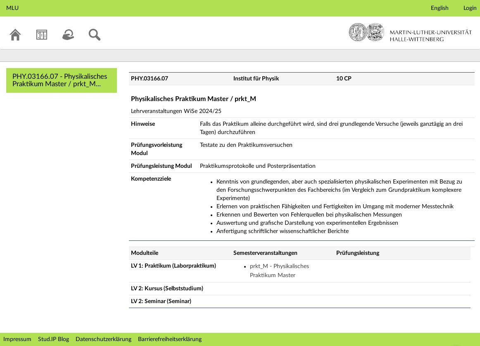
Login (470, 8)
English (440, 8)
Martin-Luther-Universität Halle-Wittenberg (410, 32)
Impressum (17, 339)
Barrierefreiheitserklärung (170, 339)
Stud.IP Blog (53, 339)
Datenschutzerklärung (103, 339)
